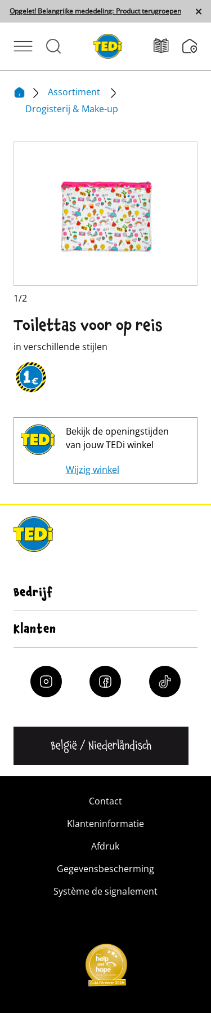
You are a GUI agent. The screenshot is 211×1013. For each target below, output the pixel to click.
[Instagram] (46, 681)
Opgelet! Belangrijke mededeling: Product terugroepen (95, 11)
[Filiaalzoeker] (189, 46)
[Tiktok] (165, 681)
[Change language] (101, 746)
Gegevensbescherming (105, 868)
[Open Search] (53, 46)
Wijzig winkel (92, 469)
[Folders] (168, 46)
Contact (105, 801)
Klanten (35, 629)
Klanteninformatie (105, 823)
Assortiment (75, 92)
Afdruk (105, 846)
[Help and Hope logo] (106, 968)
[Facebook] (105, 681)
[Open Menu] (23, 46)
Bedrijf (33, 592)
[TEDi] (107, 45)
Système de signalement (105, 891)
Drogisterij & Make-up (71, 109)
